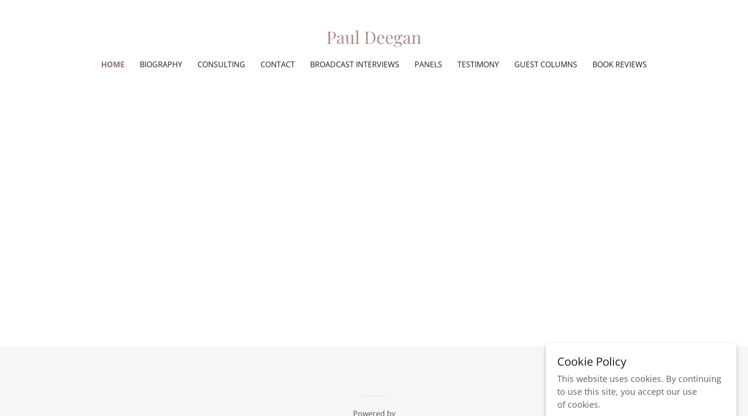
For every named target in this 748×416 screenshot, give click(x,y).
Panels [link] (428, 64)
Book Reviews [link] (619, 64)
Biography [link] (161, 64)
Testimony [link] (478, 64)
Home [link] (113, 64)
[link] (373, 40)
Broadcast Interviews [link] (354, 64)
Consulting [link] (221, 64)
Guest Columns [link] (545, 64)
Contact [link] (277, 64)
